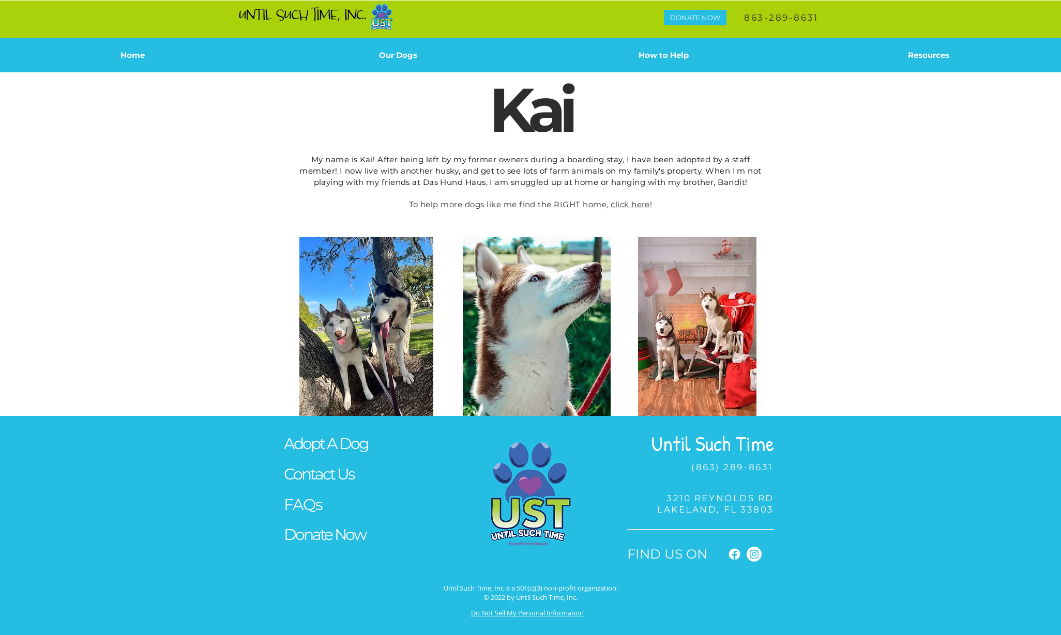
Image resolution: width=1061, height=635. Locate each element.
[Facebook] (734, 554)
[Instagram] (754, 554)
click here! (631, 204)
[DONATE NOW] (695, 17)
